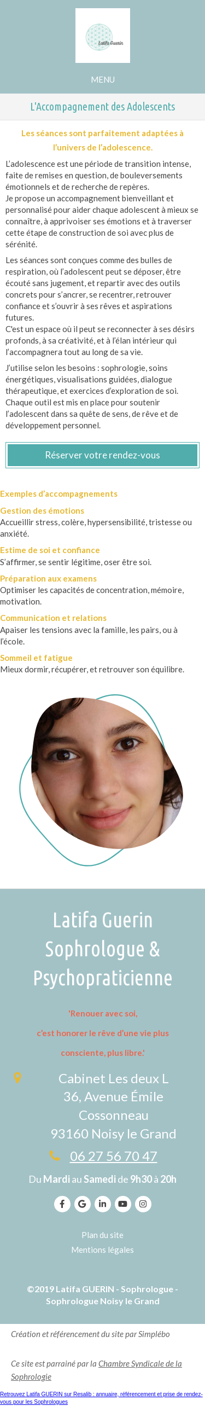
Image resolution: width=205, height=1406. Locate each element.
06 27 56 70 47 (113, 1156)
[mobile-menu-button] (103, 79)
